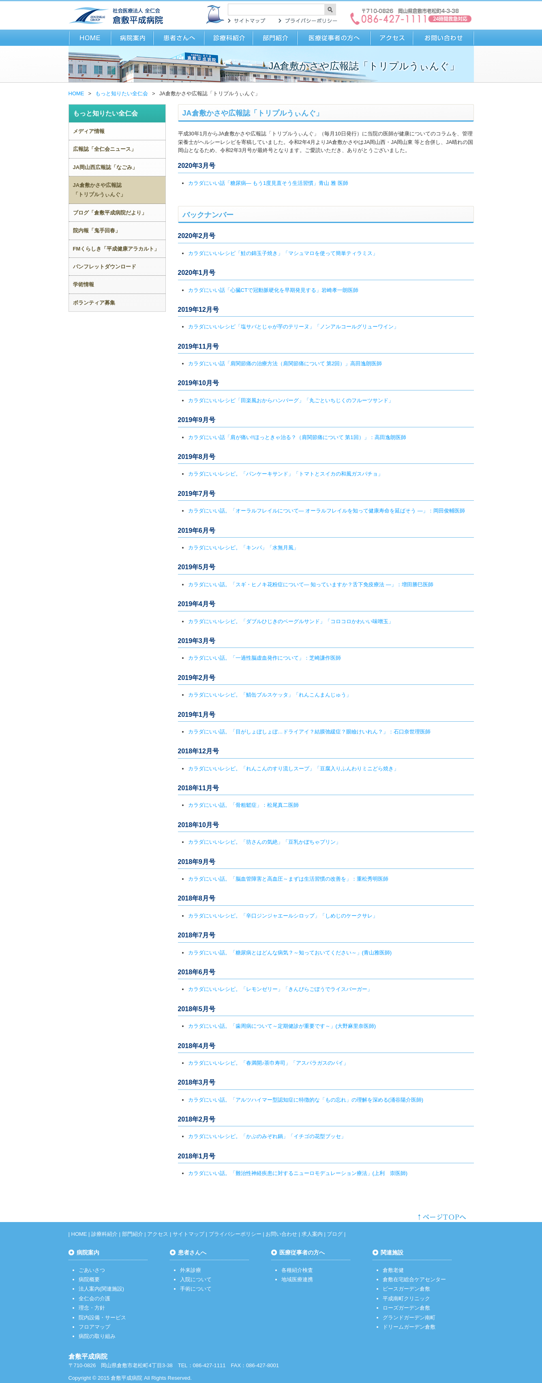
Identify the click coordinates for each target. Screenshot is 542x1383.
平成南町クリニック (406, 1298)
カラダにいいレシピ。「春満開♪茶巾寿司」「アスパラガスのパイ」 (268, 1063)
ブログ (335, 1234)
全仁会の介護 (94, 1298)
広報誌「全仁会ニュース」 (104, 149)
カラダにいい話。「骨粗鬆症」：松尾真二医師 (243, 805)
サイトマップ (247, 20)
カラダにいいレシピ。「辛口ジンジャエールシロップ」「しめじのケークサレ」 (283, 916)
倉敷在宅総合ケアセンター (414, 1279)
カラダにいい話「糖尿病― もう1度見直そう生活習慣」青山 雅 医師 (268, 183)
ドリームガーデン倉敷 (409, 1327)
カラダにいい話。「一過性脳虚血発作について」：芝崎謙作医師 (264, 658)
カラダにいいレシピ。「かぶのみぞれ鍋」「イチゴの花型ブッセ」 (267, 1136)
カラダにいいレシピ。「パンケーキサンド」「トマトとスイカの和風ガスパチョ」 (285, 474)
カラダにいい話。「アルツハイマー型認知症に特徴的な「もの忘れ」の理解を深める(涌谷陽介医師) (306, 1100)
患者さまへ (179, 38)
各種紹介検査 (297, 1270)
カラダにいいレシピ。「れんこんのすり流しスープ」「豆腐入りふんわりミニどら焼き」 (293, 768)
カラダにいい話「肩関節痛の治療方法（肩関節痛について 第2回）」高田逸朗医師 (285, 363)
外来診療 (190, 1270)
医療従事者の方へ (334, 38)
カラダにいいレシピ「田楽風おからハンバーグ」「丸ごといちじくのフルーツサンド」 (291, 400)
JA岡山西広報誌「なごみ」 (105, 167)
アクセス (392, 38)
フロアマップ (94, 1327)
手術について (196, 1289)
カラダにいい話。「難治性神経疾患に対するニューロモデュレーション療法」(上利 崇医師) (298, 1173)
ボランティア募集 (94, 303)
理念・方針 (92, 1308)
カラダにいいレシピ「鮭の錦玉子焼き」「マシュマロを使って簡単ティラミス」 (283, 253)
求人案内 (312, 1234)
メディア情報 (89, 131)
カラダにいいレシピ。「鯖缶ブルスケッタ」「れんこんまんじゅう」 (269, 695)
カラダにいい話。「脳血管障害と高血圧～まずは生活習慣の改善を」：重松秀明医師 (288, 879)
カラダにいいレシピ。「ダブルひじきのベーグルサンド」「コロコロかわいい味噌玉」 (291, 621)
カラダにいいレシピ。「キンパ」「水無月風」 (243, 548)
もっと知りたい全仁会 (121, 93)
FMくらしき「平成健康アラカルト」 (116, 249)
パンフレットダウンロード (104, 267)
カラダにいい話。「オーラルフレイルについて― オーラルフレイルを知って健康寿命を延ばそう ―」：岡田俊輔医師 (326, 511)
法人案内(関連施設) (101, 1289)
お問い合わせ (443, 38)
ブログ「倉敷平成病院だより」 (110, 213)
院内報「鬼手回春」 (96, 230)
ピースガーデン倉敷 (406, 1289)
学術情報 (83, 284)
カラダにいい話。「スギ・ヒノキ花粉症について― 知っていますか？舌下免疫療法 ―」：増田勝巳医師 (310, 584)
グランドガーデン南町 (409, 1317)
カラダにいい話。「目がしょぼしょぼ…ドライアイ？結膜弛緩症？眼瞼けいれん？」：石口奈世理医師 (309, 732)
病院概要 (89, 1279)
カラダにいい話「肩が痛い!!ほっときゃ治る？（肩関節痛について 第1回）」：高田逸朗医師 (297, 437)
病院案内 (132, 38)
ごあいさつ (92, 1270)
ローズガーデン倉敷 (406, 1308)
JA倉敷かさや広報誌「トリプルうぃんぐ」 (99, 189)
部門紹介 (275, 38)
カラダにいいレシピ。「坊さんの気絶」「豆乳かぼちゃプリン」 (264, 842)
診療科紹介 (228, 38)
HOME (90, 38)
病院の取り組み (97, 1336)
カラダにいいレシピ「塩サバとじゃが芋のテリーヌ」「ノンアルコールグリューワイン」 (293, 327)
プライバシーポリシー (307, 20)
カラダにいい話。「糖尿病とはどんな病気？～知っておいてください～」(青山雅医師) (290, 953)
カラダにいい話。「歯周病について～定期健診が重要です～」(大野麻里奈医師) (282, 1026)
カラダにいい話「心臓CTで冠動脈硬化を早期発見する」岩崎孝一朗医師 (273, 290)
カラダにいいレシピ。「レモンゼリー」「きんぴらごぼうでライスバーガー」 (280, 989)
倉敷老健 (393, 1270)
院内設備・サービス (102, 1317)
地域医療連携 (297, 1279)
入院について (196, 1279)
